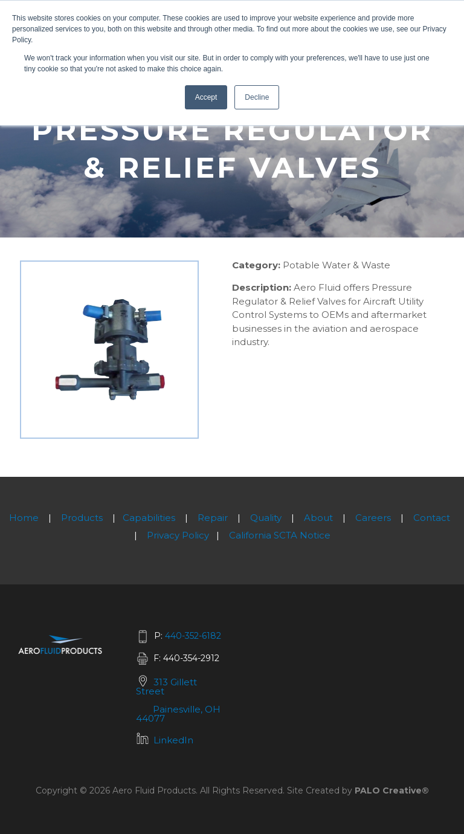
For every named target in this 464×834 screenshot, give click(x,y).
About (318, 517)
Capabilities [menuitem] (149, 517)
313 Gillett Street (166, 686)
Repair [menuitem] (213, 517)
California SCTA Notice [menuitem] (279, 535)
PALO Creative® (392, 790)
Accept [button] (206, 97)
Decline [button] (257, 97)
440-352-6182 (193, 635)
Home (24, 517)
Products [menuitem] (82, 517)
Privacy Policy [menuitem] (178, 535)
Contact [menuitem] (431, 517)
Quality (266, 517)
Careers (373, 517)
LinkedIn (173, 740)
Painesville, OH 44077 (178, 713)
